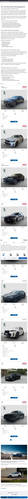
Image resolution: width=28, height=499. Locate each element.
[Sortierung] (22, 83)
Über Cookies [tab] (23, 242)
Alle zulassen (23, 258)
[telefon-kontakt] (20, 497)
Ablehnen (5, 258)
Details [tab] (14, 242)
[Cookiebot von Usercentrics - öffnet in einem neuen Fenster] (24, 240)
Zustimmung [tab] (5, 242)
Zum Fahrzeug (14, 121)
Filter (2, 83)
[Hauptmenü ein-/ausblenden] (26, 1)
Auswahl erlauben (14, 258)
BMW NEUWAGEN (3, 488)
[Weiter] (17, 440)
